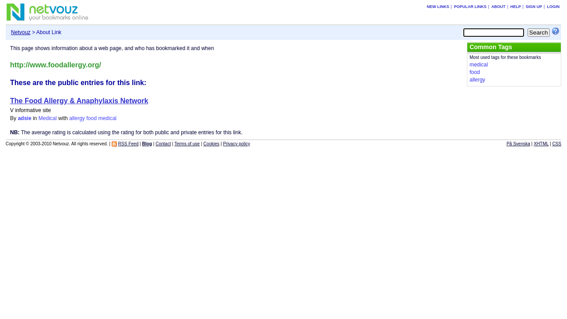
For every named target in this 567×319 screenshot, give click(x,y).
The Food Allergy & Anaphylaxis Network (79, 101)
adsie (24, 118)
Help (515, 6)
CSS (557, 143)
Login (553, 6)
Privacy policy (236, 143)
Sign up (534, 6)
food (91, 118)
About (498, 6)
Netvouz (21, 32)
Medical (48, 118)
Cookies (211, 143)
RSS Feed (128, 143)
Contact (163, 143)
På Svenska (518, 143)
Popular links (470, 6)
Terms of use (187, 143)
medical (107, 118)
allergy (77, 118)
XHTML (541, 143)
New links (438, 6)
